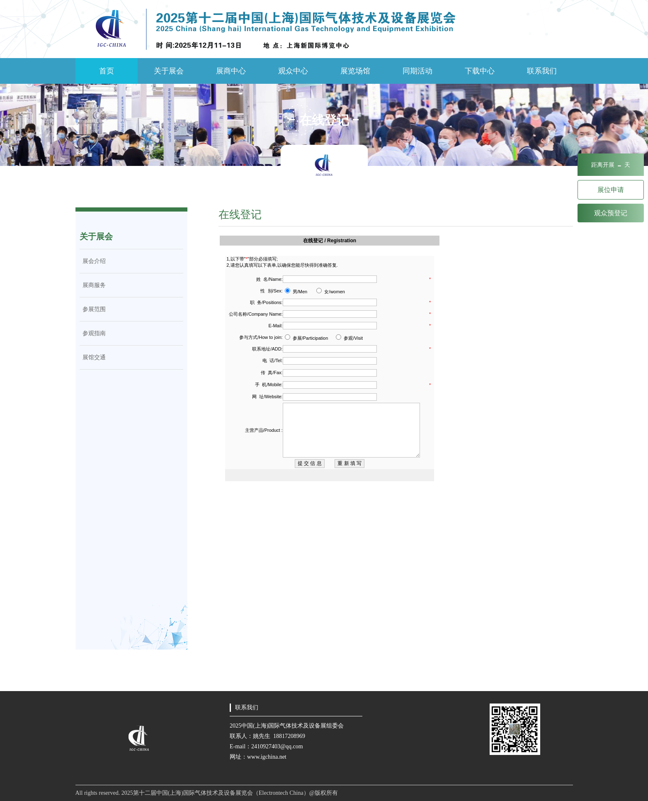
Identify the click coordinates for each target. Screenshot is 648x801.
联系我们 (542, 71)
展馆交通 (93, 357)
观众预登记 (610, 213)
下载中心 (480, 71)
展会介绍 (93, 261)
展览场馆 (355, 71)
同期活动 (417, 71)
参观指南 (93, 333)
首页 (106, 71)
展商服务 (93, 285)
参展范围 (93, 309)
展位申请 (610, 189)
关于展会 (169, 71)
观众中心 (293, 71)
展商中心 (231, 71)
